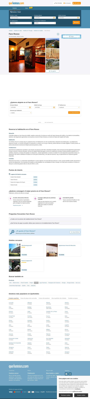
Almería (67, 289)
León (29, 312)
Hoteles (10, 30)
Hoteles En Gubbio (38, 30)
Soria (66, 330)
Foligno (31, 269)
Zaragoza (67, 339)
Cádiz (29, 298)
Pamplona (67, 321)
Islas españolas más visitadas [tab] (59, 285)
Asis (10, 269)
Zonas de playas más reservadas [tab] (28, 285)
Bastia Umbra (16, 269)
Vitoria (29, 339)
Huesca (66, 307)
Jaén (10, 312)
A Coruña (11, 289)
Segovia (29, 330)
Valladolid (11, 339)
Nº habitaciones (14, 20)
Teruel (29, 334)
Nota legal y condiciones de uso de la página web (19, 389)
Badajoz (29, 294)
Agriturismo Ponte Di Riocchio (67, 232)
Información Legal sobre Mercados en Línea (18, 391)
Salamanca (30, 325)
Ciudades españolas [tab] (14, 285)
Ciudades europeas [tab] (73, 285)
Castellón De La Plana (51, 298)
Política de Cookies (35, 389)
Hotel (39, 109)
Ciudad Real (12, 303)
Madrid (29, 316)
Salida (62, 15)
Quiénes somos (13, 360)
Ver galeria (52, 71)
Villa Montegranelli (26, 232)
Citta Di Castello (24, 269)
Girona (10, 307)
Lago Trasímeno (43, 269)
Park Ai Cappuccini (26, 247)
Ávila (10, 294)
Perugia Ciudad (70, 269)
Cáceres (11, 298)
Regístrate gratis (18, 192)
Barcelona (48, 294)
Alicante (48, 289)
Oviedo (29, 321)
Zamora (48, 339)
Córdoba (30, 303)
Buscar (76, 22)
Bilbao (66, 294)
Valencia (67, 334)
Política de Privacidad (44, 389)
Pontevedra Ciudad (13, 325)
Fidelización (31, 360)
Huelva (48, 307)
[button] (77, 3)
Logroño (67, 312)
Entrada (38, 15)
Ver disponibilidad (74, 99)
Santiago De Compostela (15, 330)
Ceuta (66, 298)
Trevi (28, 272)
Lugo (10, 316)
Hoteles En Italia (18, 30)
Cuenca (48, 303)
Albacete (30, 289)
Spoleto (23, 272)
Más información (49, 109)
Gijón (66, 303)
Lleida (47, 312)
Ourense (11, 321)
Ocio (26, 8)
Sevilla (47, 330)
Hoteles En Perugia (27, 30)
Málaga (48, 316)
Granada (30, 307)
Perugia (63, 269)
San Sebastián (49, 325)
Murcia (66, 316)
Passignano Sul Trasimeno (54, 269)
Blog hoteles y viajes (52, 360)
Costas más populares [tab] (44, 285)
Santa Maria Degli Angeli (14, 272)
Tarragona (11, 334)
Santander (67, 325)
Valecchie (33, 272)
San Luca (78, 269)
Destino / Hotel (13, 15)
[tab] (45, 206)
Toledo (47, 334)
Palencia (48, 321)
